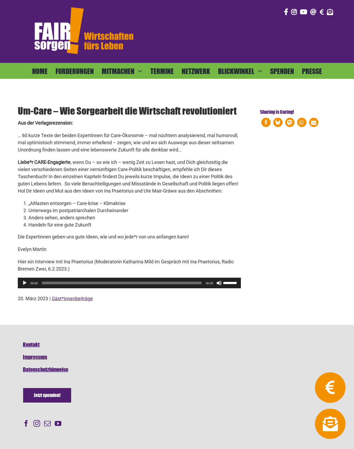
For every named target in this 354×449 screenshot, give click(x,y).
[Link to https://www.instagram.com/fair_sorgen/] (294, 12)
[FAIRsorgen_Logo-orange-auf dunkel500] (84, 6)
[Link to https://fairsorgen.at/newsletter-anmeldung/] (330, 12)
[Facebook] (26, 423)
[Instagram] (36, 423)
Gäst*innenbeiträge (72, 298)
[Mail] (47, 423)
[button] (266, 122)
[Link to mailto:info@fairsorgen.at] (313, 12)
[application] (129, 283)
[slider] (122, 283)
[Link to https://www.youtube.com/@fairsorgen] (303, 12)
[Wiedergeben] (24, 283)
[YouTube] (58, 423)
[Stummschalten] (219, 283)
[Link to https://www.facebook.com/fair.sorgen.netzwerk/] (286, 12)
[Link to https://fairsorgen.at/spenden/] (322, 12)
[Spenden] (47, 395)
